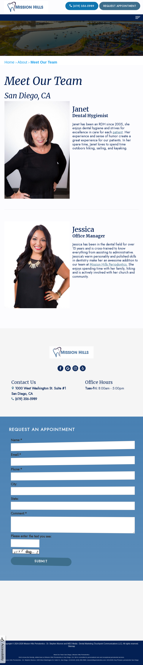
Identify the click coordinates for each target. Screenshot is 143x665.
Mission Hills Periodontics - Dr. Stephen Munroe (43, 644)
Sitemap (71, 646)
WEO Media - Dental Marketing (80, 644)
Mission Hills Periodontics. (109, 264)
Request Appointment (119, 6)
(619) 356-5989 (81, 6)
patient (118, 132)
